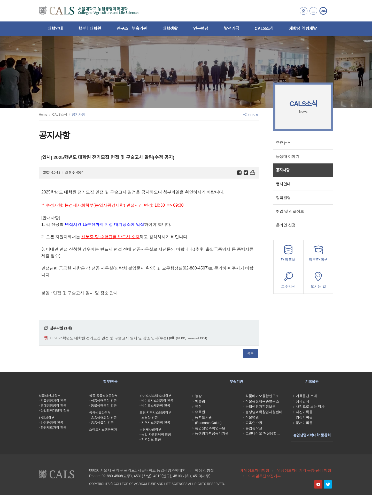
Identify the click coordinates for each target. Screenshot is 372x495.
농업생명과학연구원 (210, 428)
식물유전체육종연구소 (262, 401)
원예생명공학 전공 (53, 405)
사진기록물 (304, 412)
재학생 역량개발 (303, 28)
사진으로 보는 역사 (310, 406)
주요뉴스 (283, 142)
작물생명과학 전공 (53, 400)
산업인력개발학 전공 (55, 410)
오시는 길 (318, 281)
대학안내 (55, 28)
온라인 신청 (286, 225)
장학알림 (283, 197)
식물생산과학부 (49, 396)
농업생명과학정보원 (260, 406)
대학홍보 (288, 254)
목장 (198, 406)
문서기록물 (304, 423)
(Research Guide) (208, 423)
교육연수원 (253, 423)
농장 (198, 396)
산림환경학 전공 (52, 422)
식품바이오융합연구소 (262, 396)
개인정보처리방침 (254, 470)
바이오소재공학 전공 (155, 405)
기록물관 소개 (306, 396)
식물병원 (252, 417)
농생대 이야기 (287, 156)
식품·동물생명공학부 (103, 396)
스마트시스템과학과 (103, 429)
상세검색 (302, 401)
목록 (250, 353)
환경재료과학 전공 (53, 427)
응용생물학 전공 (102, 422)
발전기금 (231, 28)
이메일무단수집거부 (264, 476)
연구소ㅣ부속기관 (132, 28)
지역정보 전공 (151, 439)
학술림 (200, 401)
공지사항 (283, 170)
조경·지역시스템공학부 (155, 412)
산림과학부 (46, 417)
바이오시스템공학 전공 (157, 400)
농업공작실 (253, 428)
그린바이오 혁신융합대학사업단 (269, 433)
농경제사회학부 (150, 429)
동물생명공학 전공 (104, 405)
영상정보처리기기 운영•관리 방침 (304, 470)
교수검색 (288, 281)
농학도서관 (203, 417)
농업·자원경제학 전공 (156, 434)
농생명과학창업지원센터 (263, 412)
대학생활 (170, 28)
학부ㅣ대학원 (89, 28)
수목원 (200, 412)
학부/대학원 (318, 254)
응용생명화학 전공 (104, 417)
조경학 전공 (149, 417)
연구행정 (200, 28)
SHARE (251, 115)
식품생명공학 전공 (104, 400)
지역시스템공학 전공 (155, 422)
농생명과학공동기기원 (212, 433)
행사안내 (283, 184)
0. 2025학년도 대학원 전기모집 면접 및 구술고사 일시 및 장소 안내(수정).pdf (112, 338)
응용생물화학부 (100, 412)
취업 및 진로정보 (290, 211)
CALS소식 (264, 28)
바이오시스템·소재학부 (155, 396)
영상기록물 (304, 417)
